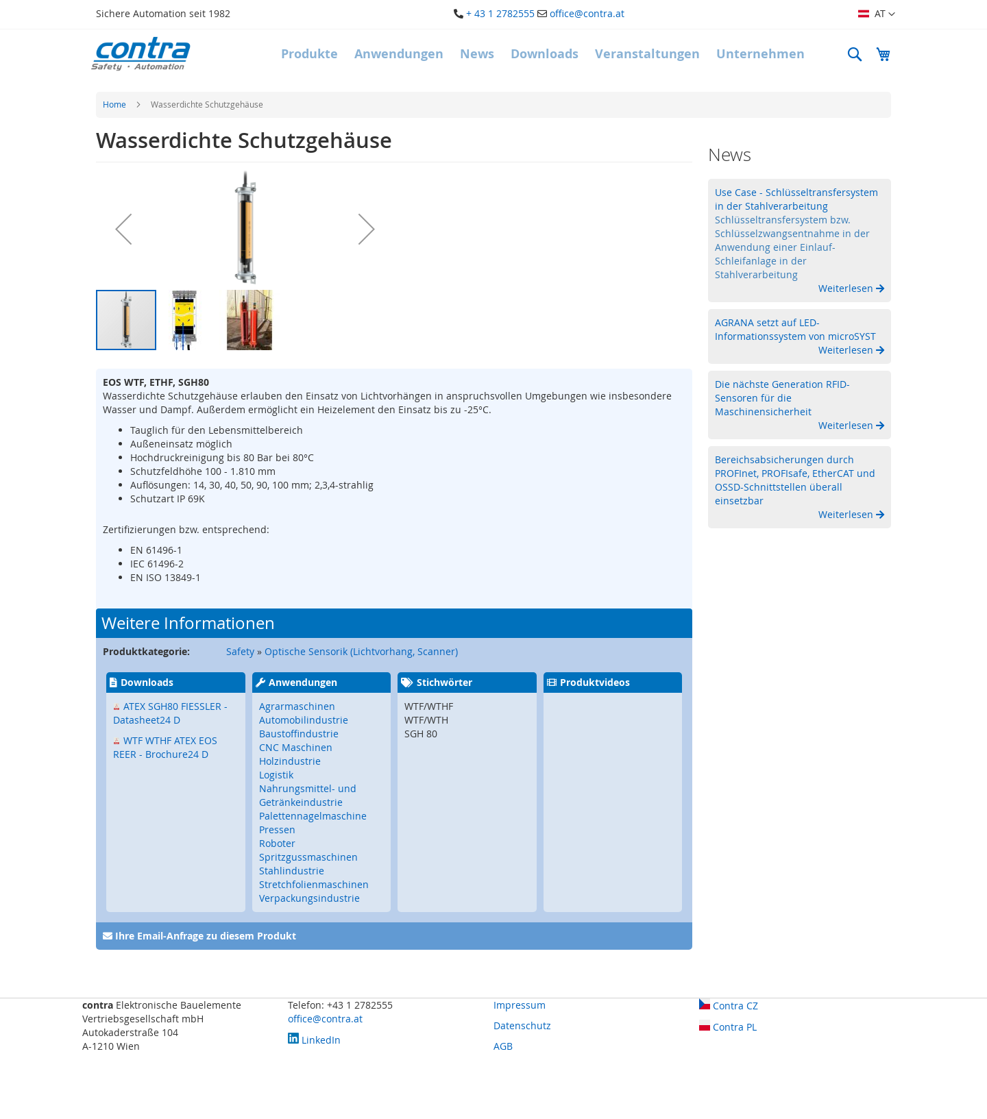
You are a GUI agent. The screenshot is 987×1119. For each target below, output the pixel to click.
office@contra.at (587, 13)
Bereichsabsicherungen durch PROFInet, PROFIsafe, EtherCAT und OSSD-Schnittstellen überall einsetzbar (795, 480)
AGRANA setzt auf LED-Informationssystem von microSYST (795, 329)
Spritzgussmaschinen (308, 856)
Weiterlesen (847, 288)
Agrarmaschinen (297, 706)
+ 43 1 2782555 (500, 13)
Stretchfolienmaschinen (314, 884)
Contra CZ (728, 1005)
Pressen (277, 829)
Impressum (520, 1004)
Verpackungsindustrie (309, 898)
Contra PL (728, 1026)
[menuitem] (309, 54)
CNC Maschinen (295, 747)
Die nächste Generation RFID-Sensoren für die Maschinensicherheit (782, 398)
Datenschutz (522, 1025)
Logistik (276, 774)
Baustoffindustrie (299, 733)
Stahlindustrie (291, 870)
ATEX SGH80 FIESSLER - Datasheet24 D (170, 713)
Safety (240, 651)
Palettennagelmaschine (313, 815)
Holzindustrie (290, 760)
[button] (876, 14)
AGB (503, 1046)
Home (114, 104)
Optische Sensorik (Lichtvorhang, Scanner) (361, 651)
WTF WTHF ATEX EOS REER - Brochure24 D (165, 747)
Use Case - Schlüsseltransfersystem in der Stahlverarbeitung (796, 199)
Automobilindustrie (303, 719)
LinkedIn (314, 1039)
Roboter (277, 843)
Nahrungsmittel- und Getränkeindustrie (307, 795)
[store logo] (140, 53)
